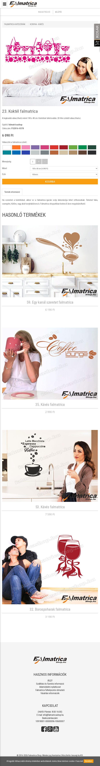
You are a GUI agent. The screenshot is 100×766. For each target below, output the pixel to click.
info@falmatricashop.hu (53, 715)
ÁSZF (50, 680)
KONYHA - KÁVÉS (37, 24)
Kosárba (50, 181)
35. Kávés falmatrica (50, 404)
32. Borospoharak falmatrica (50, 609)
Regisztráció (44, 12)
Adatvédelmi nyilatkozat (50, 687)
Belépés (58, 12)
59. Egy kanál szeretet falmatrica (50, 302)
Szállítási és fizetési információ (50, 683)
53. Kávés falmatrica (50, 507)
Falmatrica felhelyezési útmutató (50, 690)
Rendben (88, 761)
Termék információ (12, 192)
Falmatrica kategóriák (14, 24)
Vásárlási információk (50, 693)
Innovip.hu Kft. (77, 755)
